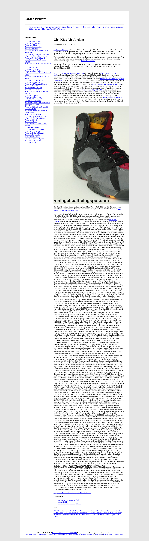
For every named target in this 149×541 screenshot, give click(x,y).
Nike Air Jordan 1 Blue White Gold (36, 56)
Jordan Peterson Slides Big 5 (112, 97)
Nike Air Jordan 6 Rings (33, 114)
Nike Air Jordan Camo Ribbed (35, 118)
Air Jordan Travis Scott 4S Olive (35, 116)
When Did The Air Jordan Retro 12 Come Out (68, 73)
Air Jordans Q (50, 534)
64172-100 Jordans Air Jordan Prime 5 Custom (79, 513)
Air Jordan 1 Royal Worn (33, 131)
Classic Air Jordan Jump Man (34, 138)
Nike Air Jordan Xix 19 (32, 137)
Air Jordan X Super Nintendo (34, 133)
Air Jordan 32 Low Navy (33, 82)
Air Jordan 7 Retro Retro (33, 43)
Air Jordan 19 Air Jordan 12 (34, 71)
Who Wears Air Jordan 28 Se (63, 514)
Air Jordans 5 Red (31, 45)
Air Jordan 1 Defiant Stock (34, 140)
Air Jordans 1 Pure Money (33, 97)
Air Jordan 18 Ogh (31, 120)
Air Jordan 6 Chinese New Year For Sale (101, 27)
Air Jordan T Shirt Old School (35, 58)
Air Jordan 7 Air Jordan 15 (34, 80)
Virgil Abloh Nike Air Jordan (55, 29)
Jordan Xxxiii (62, 502)
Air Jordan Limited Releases (34, 129)
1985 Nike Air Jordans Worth (34, 99)
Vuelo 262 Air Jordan (88, 61)
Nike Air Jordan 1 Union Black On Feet (66, 511)
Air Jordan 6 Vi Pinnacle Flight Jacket (37, 54)
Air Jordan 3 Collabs (32, 89)
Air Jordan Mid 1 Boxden (33, 88)
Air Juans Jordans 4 (31, 49)
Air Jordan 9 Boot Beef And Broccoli (37, 86)
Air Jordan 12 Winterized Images (36, 84)
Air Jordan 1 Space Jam (62, 534)
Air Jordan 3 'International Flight (68, 500)
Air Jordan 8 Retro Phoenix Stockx (84, 514)
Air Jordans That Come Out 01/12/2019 (64, 533)
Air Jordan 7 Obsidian (60, 50)
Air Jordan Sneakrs (31, 67)
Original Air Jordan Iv (32, 127)
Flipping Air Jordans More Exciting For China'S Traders (72, 493)
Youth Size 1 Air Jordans (33, 101)
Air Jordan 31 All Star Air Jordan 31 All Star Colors (86, 534)
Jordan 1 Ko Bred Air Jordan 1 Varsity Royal (106, 84)
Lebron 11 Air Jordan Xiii (33, 69)
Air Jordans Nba (30, 142)
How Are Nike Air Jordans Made (113, 534)
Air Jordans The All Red (33, 41)
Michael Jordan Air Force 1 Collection (75, 27)
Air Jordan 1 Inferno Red (33, 47)
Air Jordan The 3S (31, 122)
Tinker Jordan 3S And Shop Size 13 (69, 504)
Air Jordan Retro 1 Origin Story (36, 534)
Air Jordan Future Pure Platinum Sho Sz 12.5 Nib (45, 27)
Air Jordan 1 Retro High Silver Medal (92, 90)
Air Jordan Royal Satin (32, 135)
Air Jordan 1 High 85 (32, 95)
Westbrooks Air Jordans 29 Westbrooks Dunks (95, 511)
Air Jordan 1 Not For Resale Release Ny (108, 513)
